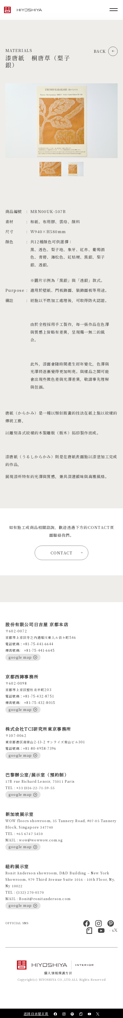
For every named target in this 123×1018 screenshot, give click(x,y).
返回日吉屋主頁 (36, 1013)
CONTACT (66, 552)
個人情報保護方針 (58, 973)
